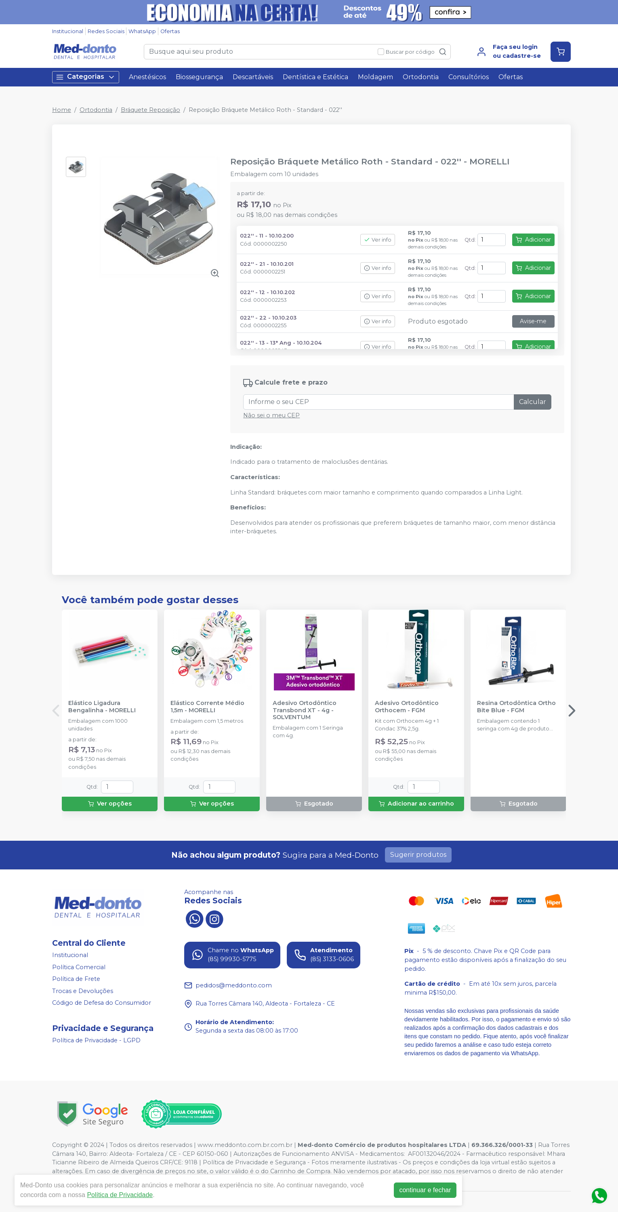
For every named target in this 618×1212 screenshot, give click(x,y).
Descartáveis (253, 77)
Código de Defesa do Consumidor (101, 1003)
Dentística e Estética (315, 77)
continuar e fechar (425, 1190)
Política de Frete (76, 979)
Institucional (67, 31)
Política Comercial (78, 967)
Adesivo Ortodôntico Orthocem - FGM (407, 706)
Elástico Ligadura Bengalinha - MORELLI (102, 706)
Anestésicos (147, 77)
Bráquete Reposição (150, 110)
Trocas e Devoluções (82, 991)
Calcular (532, 402)
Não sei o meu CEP (271, 415)
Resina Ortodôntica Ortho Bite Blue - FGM (516, 706)
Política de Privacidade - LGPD (96, 1040)
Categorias (86, 77)
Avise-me (533, 321)
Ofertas (170, 31)
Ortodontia (421, 77)
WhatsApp (142, 31)
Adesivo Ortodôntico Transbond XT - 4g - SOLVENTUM (304, 710)
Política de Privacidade (120, 1194)
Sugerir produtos (418, 854)
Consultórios (468, 77)
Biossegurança (199, 77)
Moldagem (375, 77)
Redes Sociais (106, 31)
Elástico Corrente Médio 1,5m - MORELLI (207, 706)
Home (61, 110)
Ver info (377, 240)
